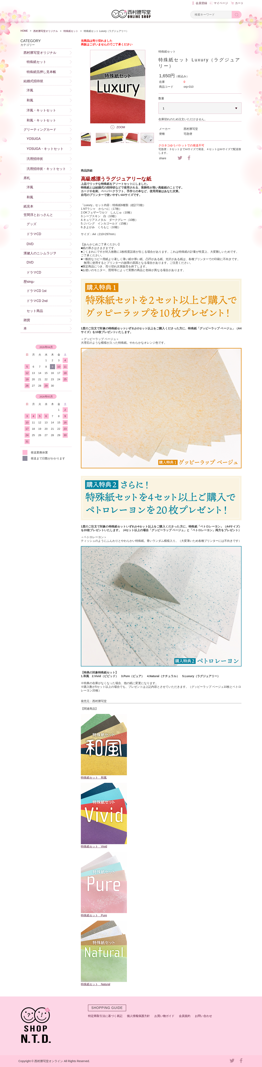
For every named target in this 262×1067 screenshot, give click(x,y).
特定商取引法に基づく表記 (105, 1016)
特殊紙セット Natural (95, 984)
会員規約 (184, 1016)
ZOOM (120, 127)
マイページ (221, 3)
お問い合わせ (203, 1016)
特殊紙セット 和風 (94, 777)
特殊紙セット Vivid (94, 846)
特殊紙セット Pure (94, 915)
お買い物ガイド (164, 1016)
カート (239, 3)
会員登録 (201, 3)
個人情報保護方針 (138, 1016)
